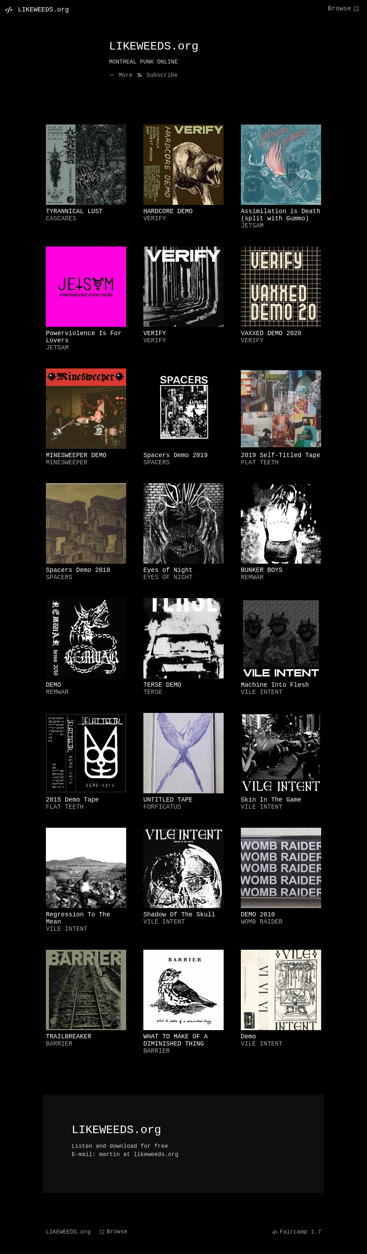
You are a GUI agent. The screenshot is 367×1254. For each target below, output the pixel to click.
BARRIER (59, 1043)
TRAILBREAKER (68, 1036)
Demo (248, 1036)
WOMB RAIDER (261, 921)
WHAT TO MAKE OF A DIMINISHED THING (175, 1040)
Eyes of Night (167, 570)
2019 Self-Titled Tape (280, 455)
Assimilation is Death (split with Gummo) (280, 215)
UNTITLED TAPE (167, 799)
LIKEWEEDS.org (68, 1232)
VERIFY (154, 218)
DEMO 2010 (258, 914)
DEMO (53, 685)
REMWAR (252, 577)
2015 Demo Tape (72, 799)
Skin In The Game (271, 799)
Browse (343, 9)
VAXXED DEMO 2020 (271, 333)
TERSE (152, 692)
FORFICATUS (162, 807)
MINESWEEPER (66, 462)
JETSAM (252, 225)
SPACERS (156, 462)
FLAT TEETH (260, 462)
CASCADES (61, 218)
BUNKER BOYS (261, 570)
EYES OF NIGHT (167, 577)
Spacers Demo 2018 (78, 570)
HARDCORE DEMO (167, 211)
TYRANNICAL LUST (74, 211)
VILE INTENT (261, 692)
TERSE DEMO (162, 685)
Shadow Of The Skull (179, 914)
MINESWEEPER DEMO (76, 455)
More (121, 75)
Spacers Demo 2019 (175, 455)
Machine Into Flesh (275, 685)
